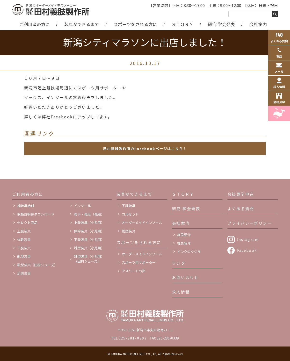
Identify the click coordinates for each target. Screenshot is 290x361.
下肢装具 (24, 247)
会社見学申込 (240, 194)
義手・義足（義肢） (89, 214)
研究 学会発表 (221, 24)
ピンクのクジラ (189, 251)
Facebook (247, 250)
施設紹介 (184, 234)
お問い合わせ (185, 277)
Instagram (248, 239)
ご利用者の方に (34, 24)
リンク (178, 263)
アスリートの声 (133, 270)
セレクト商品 (27, 222)
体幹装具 (24, 239)
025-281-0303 (132, 338)
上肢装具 (24, 231)
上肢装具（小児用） (89, 222)
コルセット (130, 214)
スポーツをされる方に (135, 24)
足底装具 (24, 273)
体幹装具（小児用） (89, 231)
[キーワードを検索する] (275, 14)
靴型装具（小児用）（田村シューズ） (89, 259)
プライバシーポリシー (249, 223)
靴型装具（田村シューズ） (37, 264)
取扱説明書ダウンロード (35, 214)
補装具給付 (25, 205)
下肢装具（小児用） (89, 239)
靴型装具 (24, 256)
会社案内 (258, 24)
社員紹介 (184, 243)
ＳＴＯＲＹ (182, 24)
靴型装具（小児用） (89, 247)
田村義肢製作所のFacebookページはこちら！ (145, 148)
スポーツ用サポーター (139, 262)
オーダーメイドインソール (142, 222)
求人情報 (181, 292)
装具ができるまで (81, 24)
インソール (82, 205)
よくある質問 (240, 208)
